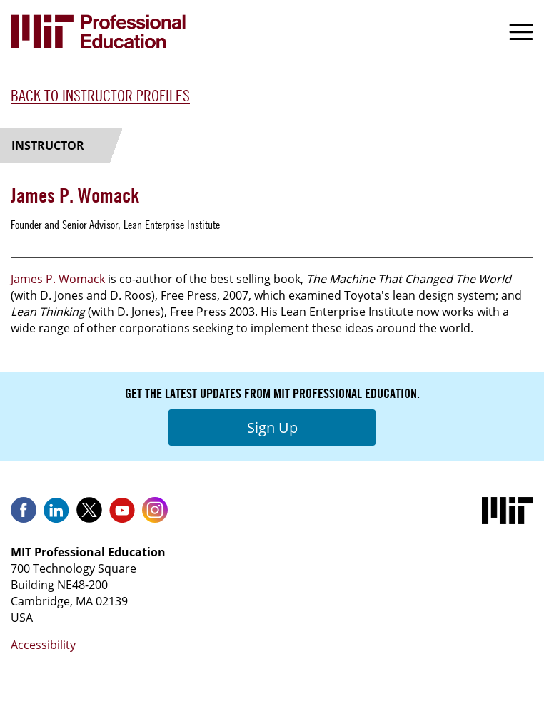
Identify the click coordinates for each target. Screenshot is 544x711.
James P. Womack (58, 279)
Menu (521, 31)
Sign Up (272, 427)
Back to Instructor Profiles (100, 95)
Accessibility (43, 645)
